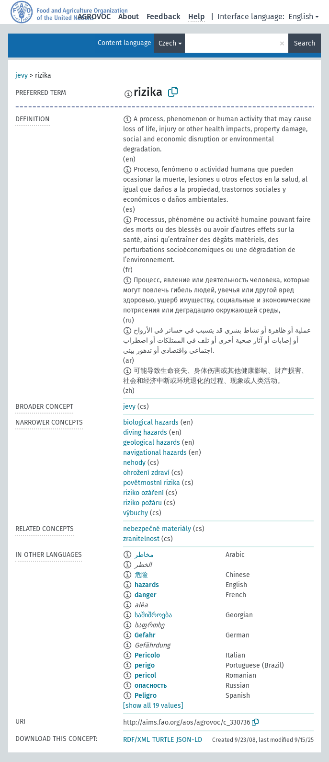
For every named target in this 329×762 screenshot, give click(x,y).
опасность (151, 685)
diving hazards (145, 432)
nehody (134, 463)
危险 (141, 575)
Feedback (164, 16)
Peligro (146, 696)
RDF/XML (136, 740)
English (300, 16)
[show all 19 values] (153, 706)
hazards (147, 585)
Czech (167, 43)
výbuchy (135, 513)
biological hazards (151, 422)
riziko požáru (142, 503)
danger (146, 595)
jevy (21, 75)
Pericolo (147, 655)
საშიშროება (153, 615)
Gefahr (145, 635)
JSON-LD (189, 740)
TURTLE (163, 740)
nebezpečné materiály (157, 529)
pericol (145, 675)
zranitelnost (141, 539)
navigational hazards (155, 453)
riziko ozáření (143, 493)
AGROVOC (94, 16)
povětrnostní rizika (151, 483)
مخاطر (144, 555)
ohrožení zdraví (146, 473)
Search (304, 43)
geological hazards (151, 443)
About (128, 16)
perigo (145, 665)
